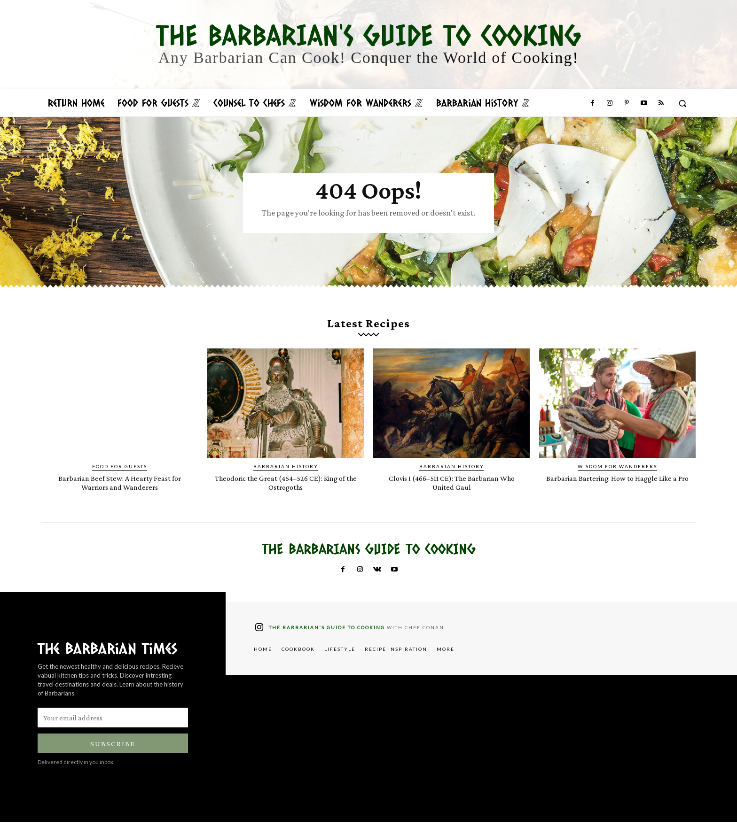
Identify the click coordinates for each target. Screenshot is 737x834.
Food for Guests (119, 478)
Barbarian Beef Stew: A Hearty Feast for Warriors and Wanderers (120, 494)
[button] (682, 103)
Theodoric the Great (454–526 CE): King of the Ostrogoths (285, 494)
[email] (113, 730)
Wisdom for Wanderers (617, 478)
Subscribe (112, 756)
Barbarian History (285, 478)
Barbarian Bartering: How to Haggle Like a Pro (617, 494)
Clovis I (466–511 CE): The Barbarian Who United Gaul (451, 494)
